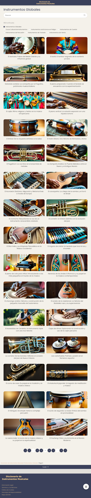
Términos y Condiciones (9, 487)
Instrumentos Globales (12, 27)
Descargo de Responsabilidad (11, 492)
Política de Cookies (8, 490)
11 (61, 450)
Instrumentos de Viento (56, 33)
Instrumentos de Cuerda (67, 29)
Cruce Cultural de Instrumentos (15, 29)
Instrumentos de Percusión (14, 33)
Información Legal (7, 485)
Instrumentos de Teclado (36, 33)
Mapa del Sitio (6, 495)
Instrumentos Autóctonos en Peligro (42, 29)
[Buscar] (84, 14)
